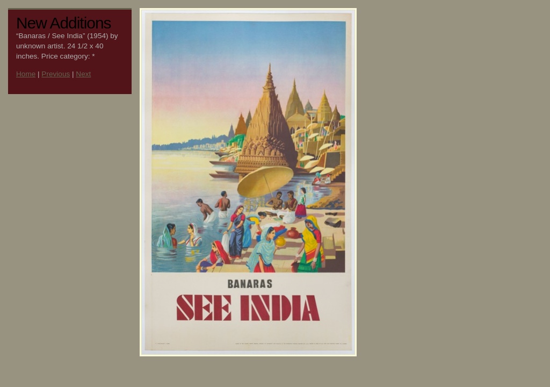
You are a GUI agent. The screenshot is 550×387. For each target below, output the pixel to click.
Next (83, 74)
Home (25, 74)
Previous (55, 74)
